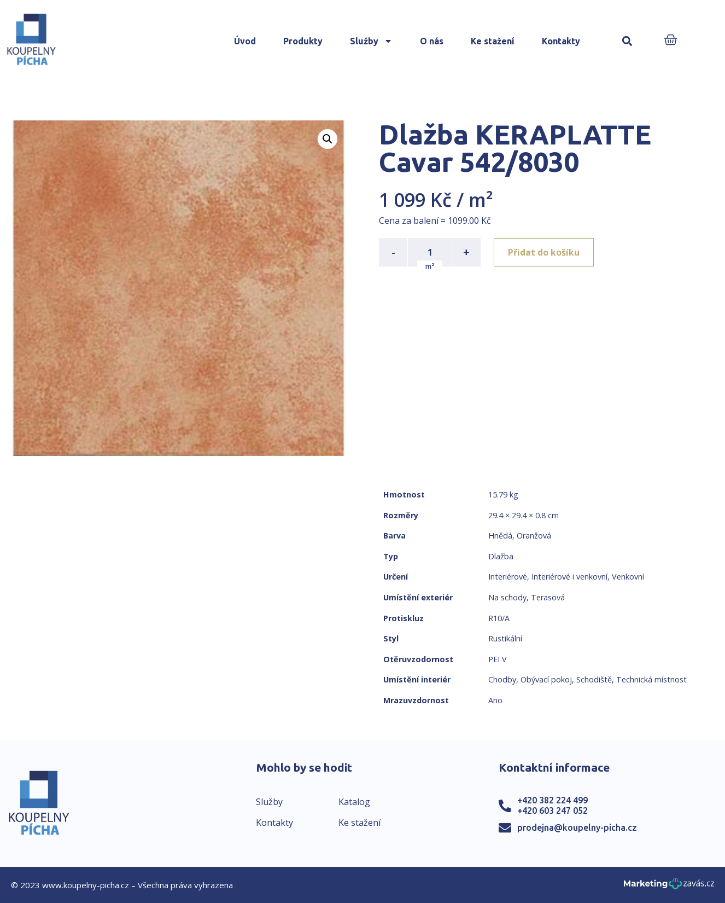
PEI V (497, 659)
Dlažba (500, 556)
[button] (627, 41)
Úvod (245, 41)
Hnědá (500, 535)
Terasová (548, 597)
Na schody (507, 597)
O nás (431, 41)
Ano (495, 700)
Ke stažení (492, 41)
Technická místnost (651, 679)
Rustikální (505, 638)
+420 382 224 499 (552, 800)
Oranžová (534, 535)
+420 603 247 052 (552, 810)
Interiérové (507, 576)
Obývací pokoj (546, 679)
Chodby (502, 679)
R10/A (499, 618)
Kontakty (561, 41)
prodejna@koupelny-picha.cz (577, 827)
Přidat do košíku (544, 252)
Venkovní (628, 576)
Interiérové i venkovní (569, 576)
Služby (371, 41)
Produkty (303, 41)
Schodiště (594, 679)
